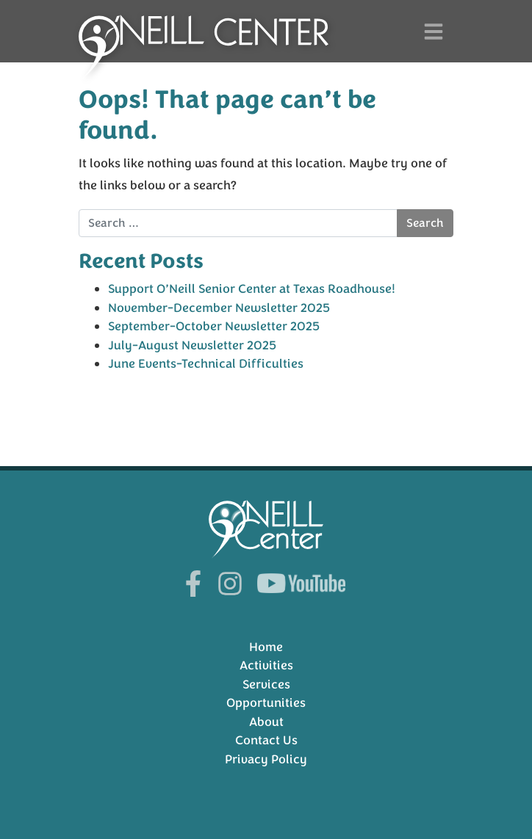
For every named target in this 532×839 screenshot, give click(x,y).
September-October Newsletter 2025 (214, 326)
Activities (266, 665)
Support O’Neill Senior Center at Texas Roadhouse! (251, 288)
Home (266, 647)
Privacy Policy (266, 759)
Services (266, 684)
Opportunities (266, 702)
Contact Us (266, 740)
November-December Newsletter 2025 (219, 307)
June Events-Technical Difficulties (205, 363)
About (266, 721)
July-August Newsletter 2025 (192, 345)
